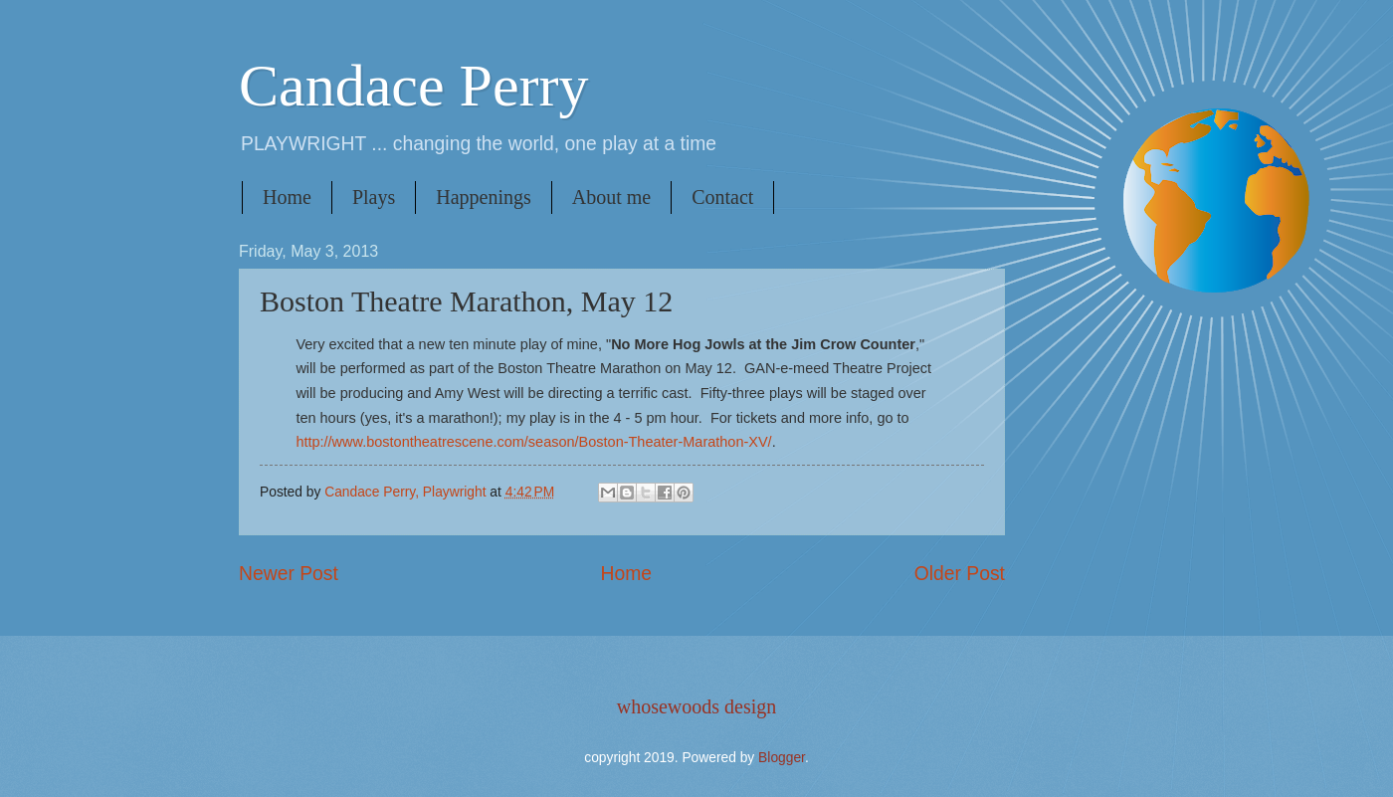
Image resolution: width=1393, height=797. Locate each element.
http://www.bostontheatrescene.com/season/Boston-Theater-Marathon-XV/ (533, 442)
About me (611, 197)
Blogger (781, 757)
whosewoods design (697, 706)
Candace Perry (414, 85)
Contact (722, 197)
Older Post (959, 573)
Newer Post (288, 573)
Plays (373, 197)
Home (287, 197)
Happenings (483, 197)
